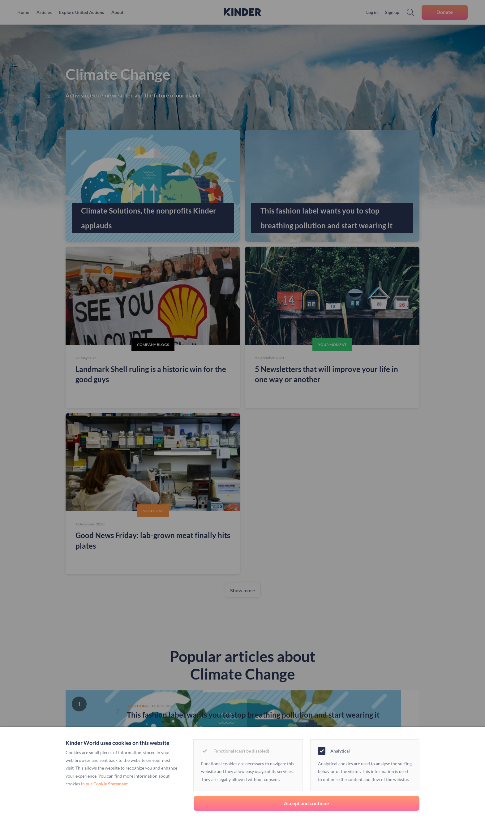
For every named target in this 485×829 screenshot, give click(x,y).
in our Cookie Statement (104, 783)
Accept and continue (306, 803)
